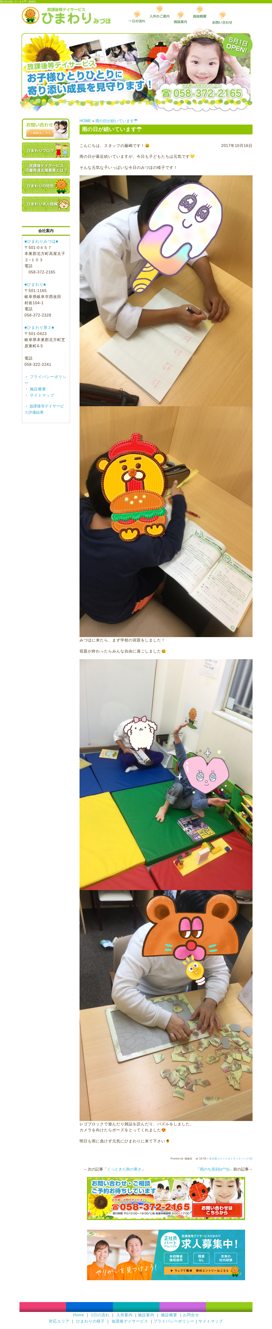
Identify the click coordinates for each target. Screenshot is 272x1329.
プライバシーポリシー (174, 1321)
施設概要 (37, 389)
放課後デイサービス (129, 1321)
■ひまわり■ (35, 284)
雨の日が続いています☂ (116, 121)
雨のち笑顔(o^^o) (214, 1169)
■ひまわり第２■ (39, 327)
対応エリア (59, 1321)
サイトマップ (41, 395)
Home (78, 1315)
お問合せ (191, 1315)
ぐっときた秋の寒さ (124, 1169)
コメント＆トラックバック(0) (235, 1158)
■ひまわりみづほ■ (41, 241)
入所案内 (124, 1315)
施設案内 (146, 1315)
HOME (85, 121)
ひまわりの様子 (90, 1321)
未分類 (213, 1158)
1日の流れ (100, 1315)
